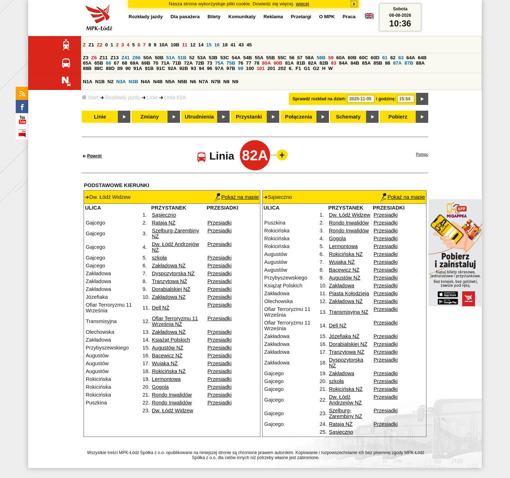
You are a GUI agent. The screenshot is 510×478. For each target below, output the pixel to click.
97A (219, 68)
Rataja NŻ (163, 223)
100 (250, 68)
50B (159, 57)
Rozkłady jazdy (122, 97)
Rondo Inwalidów (172, 395)
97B (230, 68)
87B (409, 63)
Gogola (160, 387)
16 (217, 44)
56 (292, 57)
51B (182, 57)
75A (219, 63)
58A (309, 57)
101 (261, 68)
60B (352, 57)
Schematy (348, 117)
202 (282, 68)
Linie (152, 97)
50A (147, 57)
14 (201, 44)
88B (87, 68)
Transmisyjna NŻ (348, 312)
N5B (182, 81)
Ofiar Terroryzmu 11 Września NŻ (175, 321)
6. (291, 68)
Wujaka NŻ (165, 363)
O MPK (327, 16)
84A (343, 63)
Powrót (94, 156)
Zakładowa (341, 285)
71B (176, 63)
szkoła (159, 258)
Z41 (125, 57)
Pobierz (398, 117)
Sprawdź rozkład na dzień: (319, 98)
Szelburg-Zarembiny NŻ (345, 413)
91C (160, 68)
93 (193, 68)
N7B (216, 81)
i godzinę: (386, 98)
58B (321, 57)
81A (289, 63)
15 (209, 44)
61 (385, 57)
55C (282, 57)
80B (278, 63)
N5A (170, 81)
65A (87, 63)
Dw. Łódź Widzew (172, 410)
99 (240, 68)
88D (110, 68)
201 (271, 68)
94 (201, 68)
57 (299, 57)
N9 (235, 81)
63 (401, 57)
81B (300, 63)
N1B (100, 81)
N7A (204, 81)
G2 (316, 68)
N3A (121, 81)
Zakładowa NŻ (169, 265)
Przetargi (301, 16)
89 (119, 68)
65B (98, 63)
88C (98, 68)
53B (213, 57)
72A (188, 63)
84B (354, 63)
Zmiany (149, 117)
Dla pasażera (185, 16)
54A (236, 57)
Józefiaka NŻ (344, 336)
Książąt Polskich (171, 340)
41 (233, 44)
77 (248, 63)
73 (209, 63)
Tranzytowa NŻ (169, 281)
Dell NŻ (160, 308)
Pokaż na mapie (236, 197)
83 (333, 63)
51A (170, 57)
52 (192, 57)
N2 (111, 81)
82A (312, 63)
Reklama (273, 16)
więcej (302, 3)
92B (183, 68)
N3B (133, 81)
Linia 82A (175, 97)
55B (270, 57)
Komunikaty (241, 16)
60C (363, 57)
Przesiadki (220, 223)
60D (375, 57)
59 (331, 57)
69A (134, 63)
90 (128, 68)
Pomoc (422, 154)
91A (138, 68)
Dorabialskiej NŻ (171, 289)
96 (209, 68)
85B (378, 63)
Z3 (86, 57)
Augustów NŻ (167, 348)
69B (145, 63)
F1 (298, 68)
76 (240, 63)
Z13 (114, 57)
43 (241, 44)
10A (163, 44)
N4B (158, 81)
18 (225, 44)
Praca (348, 16)
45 (249, 44)
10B (175, 44)
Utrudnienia (199, 117)
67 (116, 63)
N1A (87, 81)
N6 (193, 81)
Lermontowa (166, 379)
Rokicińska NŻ (168, 371)
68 (124, 63)
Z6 (94, 57)
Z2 (99, 44)
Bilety (214, 16)
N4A (145, 81)
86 (387, 63)
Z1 (91, 44)
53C (224, 57)
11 (185, 44)
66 (108, 63)
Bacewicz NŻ (167, 355)
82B (324, 63)
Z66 (136, 57)
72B (199, 63)
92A (172, 68)
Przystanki (249, 117)
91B (149, 68)
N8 (226, 81)
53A (201, 57)
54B (247, 57)
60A (340, 57)
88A (420, 63)
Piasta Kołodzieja (349, 293)
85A (366, 63)
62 (393, 57)
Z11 (104, 57)
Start (90, 97)
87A (397, 63)
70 (155, 63)
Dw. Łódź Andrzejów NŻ (345, 400)
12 (192, 44)
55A (259, 57)
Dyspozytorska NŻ (173, 273)
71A (165, 63)
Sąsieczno (164, 215)
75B (230, 63)
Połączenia (298, 117)
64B (422, 57)
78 (256, 63)
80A (266, 63)
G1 (307, 68)
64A (410, 57)
